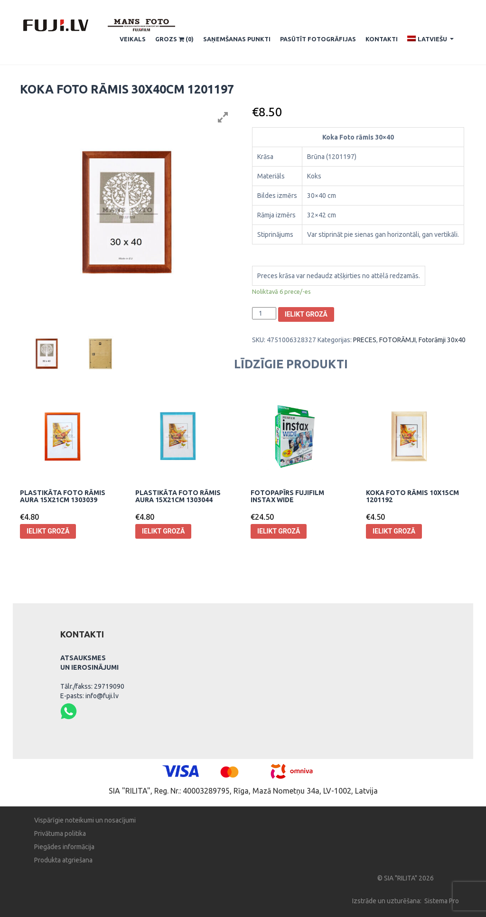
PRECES (364, 340)
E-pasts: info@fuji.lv (89, 696)
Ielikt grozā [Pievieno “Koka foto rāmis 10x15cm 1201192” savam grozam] (394, 531)
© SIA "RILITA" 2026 (405, 878)
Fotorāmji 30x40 (442, 340)
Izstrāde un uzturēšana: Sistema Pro (405, 901)
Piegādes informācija (64, 847)
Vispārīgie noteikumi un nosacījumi (85, 820)
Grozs (174, 39)
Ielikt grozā (306, 314)
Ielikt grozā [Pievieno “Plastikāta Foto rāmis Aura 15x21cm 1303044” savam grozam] (163, 531)
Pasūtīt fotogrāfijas (318, 39)
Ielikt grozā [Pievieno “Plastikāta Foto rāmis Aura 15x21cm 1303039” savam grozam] (48, 531)
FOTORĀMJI (397, 340)
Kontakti (381, 39)
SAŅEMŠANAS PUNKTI (237, 39)
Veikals (133, 39)
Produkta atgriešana (63, 860)
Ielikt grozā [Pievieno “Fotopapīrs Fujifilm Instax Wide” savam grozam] (278, 531)
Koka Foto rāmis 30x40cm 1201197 (127, 89)
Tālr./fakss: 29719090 (92, 686)
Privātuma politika (60, 833)
